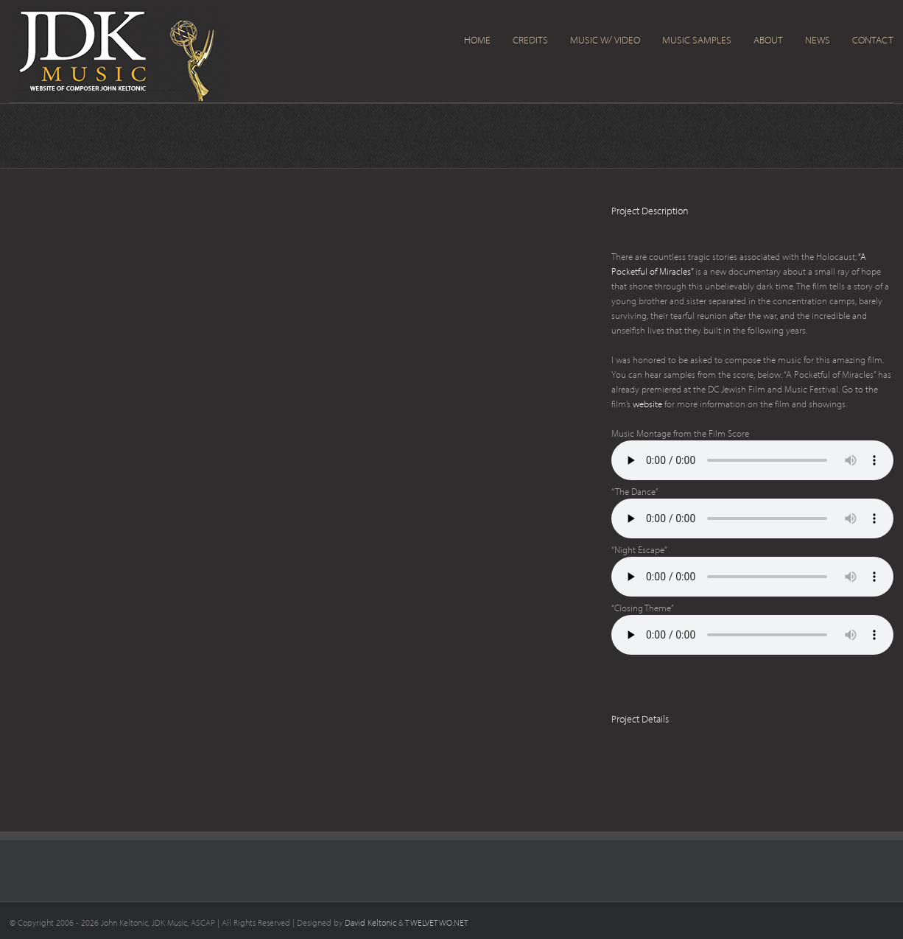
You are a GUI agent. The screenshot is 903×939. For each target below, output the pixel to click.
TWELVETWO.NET (436, 922)
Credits (530, 39)
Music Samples (696, 39)
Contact (872, 39)
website (647, 403)
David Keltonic (370, 922)
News (817, 39)
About (768, 39)
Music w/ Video (605, 39)
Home (477, 39)
